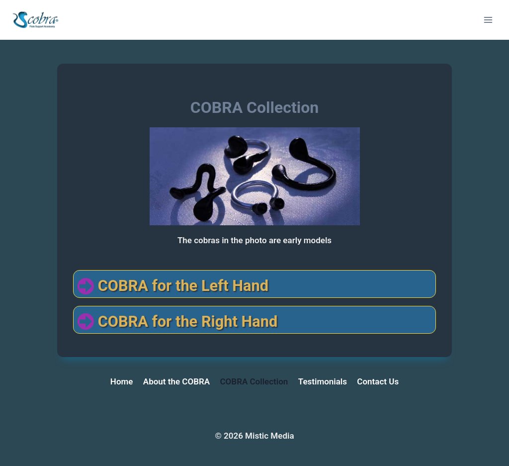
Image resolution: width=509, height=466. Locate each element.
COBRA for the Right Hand (188, 321)
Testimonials (322, 381)
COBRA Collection (254, 381)
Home (121, 381)
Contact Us (378, 381)
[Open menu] (488, 19)
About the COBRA (176, 381)
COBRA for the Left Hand (183, 286)
